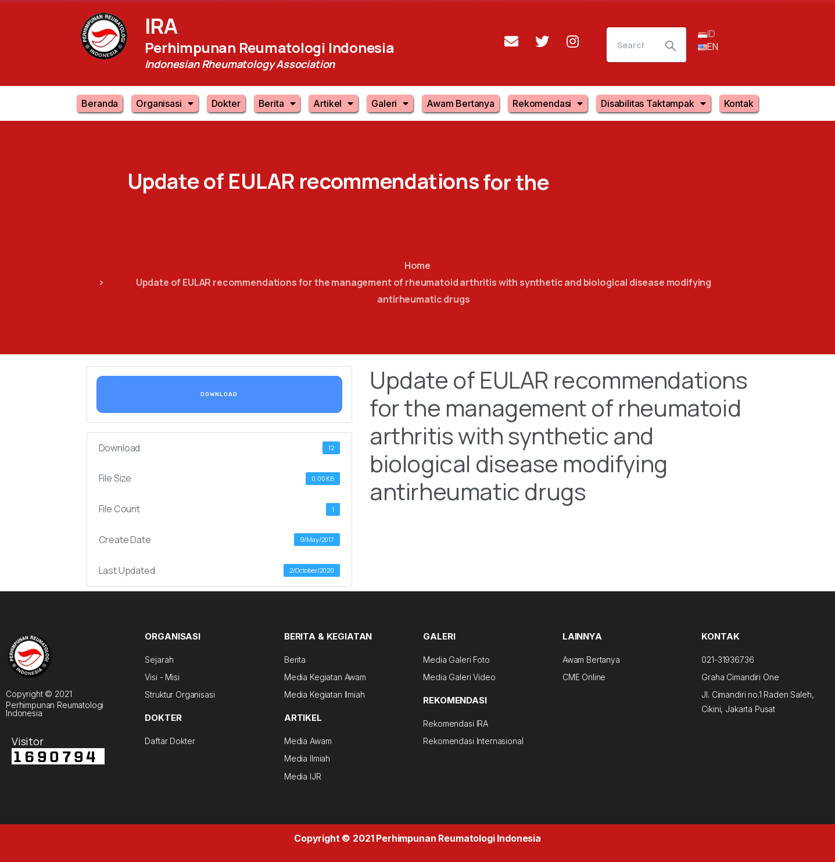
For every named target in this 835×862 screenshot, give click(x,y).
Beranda (99, 103)
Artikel (333, 103)
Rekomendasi (548, 103)
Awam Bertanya (460, 103)
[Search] (631, 44)
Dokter (226, 103)
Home (417, 265)
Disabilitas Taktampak (653, 103)
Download (219, 394)
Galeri (389, 103)
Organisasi (164, 103)
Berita (277, 103)
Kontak (739, 103)
